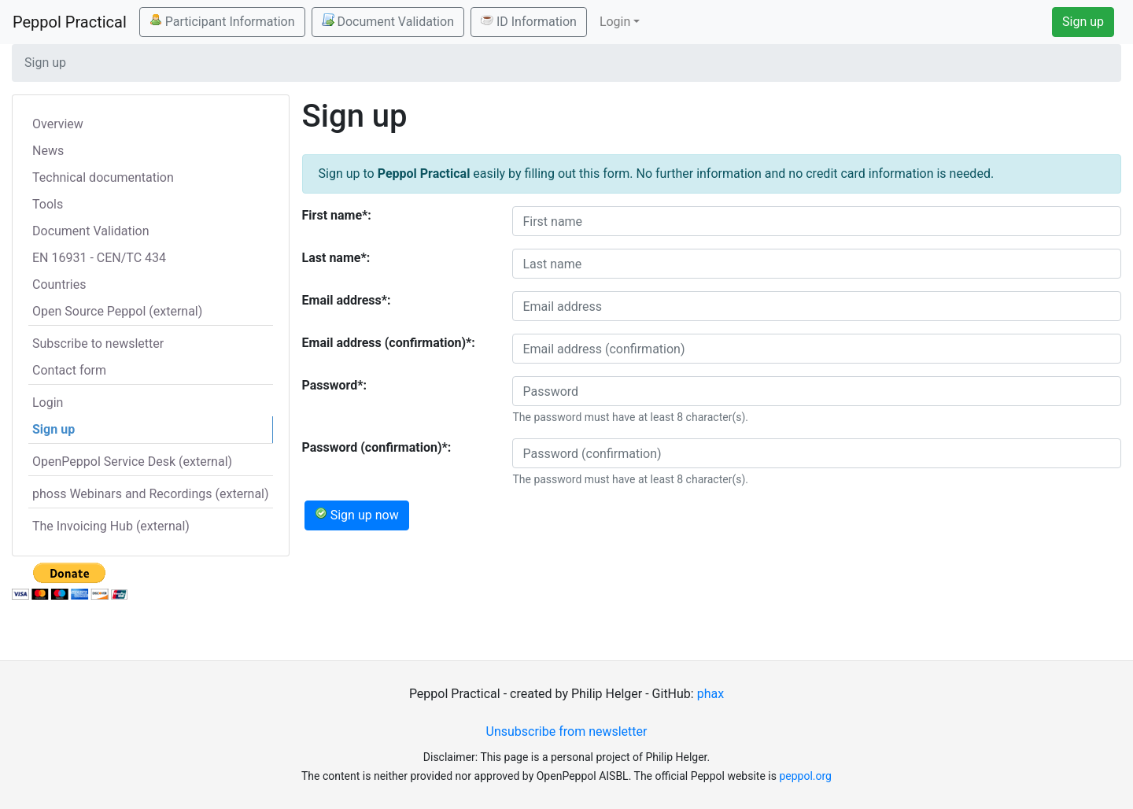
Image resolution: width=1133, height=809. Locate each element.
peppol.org (805, 776)
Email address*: (346, 300)
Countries (59, 284)
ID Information (529, 21)
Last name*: (336, 257)
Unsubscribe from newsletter (567, 731)
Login (47, 402)
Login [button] (615, 21)
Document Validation (388, 21)
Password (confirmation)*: (377, 447)
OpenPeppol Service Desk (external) (132, 461)
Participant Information (222, 21)
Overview (57, 123)
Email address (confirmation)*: (388, 342)
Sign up (1083, 21)
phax (710, 693)
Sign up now (357, 515)
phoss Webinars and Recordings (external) (150, 493)
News (48, 150)
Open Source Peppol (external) (117, 311)
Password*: (334, 385)
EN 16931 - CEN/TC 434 (99, 257)
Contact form (69, 370)
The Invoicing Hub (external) (111, 526)
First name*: (336, 215)
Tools (47, 204)
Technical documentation (103, 177)
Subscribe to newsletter (98, 343)
